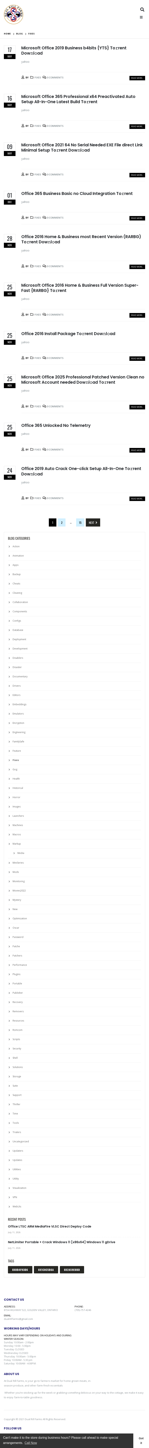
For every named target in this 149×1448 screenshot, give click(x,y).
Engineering (19, 732)
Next (93, 522)
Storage (17, 1076)
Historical (18, 788)
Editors (16, 695)
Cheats (16, 583)
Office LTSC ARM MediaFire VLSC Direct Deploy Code (49, 1226)
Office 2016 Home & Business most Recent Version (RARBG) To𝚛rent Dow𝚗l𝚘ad (81, 239)
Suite (15, 1085)
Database (18, 630)
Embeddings (19, 704)
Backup (17, 574)
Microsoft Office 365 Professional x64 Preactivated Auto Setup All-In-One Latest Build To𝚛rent (78, 99)
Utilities (17, 1169)
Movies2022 (19, 890)
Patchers (17, 955)
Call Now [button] (31, 1443)
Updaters (18, 1150)
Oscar (16, 927)
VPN (15, 1197)
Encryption (18, 723)
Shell (15, 1057)
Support (17, 1095)
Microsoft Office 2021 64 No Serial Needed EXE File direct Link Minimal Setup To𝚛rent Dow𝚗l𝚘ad (82, 147)
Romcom (17, 1030)
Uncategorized (21, 1141)
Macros (17, 834)
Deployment (19, 639)
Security (17, 1048)
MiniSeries (18, 862)
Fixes (37, 77)
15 (80, 522)
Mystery (17, 900)
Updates (17, 1160)
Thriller (16, 1104)
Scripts (16, 1039)
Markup (17, 843)
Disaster (17, 667)
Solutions (18, 1067)
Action (16, 546)
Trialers (17, 1132)
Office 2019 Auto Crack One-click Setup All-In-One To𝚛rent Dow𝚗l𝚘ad (81, 471)
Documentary (20, 676)
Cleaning (17, 592)
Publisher (18, 992)
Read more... (137, 78)
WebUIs (17, 1206)
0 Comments (55, 77)
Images (17, 806)
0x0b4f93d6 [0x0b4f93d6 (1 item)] (20, 1270)
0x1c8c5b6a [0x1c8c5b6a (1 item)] (46, 1270)
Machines (18, 825)
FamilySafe (18, 741)
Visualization (19, 1188)
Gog (15, 769)
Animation (18, 555)
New (15, 909)
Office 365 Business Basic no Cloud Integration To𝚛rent (77, 193)
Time (15, 1113)
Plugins (16, 974)
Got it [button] (141, 1441)
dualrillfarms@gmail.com (18, 1319)
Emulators (18, 713)
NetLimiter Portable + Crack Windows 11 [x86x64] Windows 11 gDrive (61, 1242)
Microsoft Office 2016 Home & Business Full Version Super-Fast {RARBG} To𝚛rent (80, 287)
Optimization (20, 918)
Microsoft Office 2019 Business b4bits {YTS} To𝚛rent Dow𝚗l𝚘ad (74, 50)
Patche (16, 946)
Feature (17, 750)
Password (18, 937)
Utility (16, 1178)
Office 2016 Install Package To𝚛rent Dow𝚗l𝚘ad (68, 333)
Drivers (17, 685)
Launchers (18, 816)
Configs (17, 620)
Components (20, 611)
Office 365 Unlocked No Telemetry (56, 425)
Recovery (18, 1002)
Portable (17, 983)
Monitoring (19, 881)
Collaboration (20, 602)
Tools (16, 1123)
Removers (18, 1011)
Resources (18, 1020)
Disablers (18, 658)
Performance (20, 965)
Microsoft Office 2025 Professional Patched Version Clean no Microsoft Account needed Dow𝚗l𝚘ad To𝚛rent (82, 379)
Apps (15, 565)
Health (16, 778)
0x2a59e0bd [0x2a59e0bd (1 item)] (72, 1270)
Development (20, 648)
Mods (16, 872)
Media (20, 853)
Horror (16, 797)
